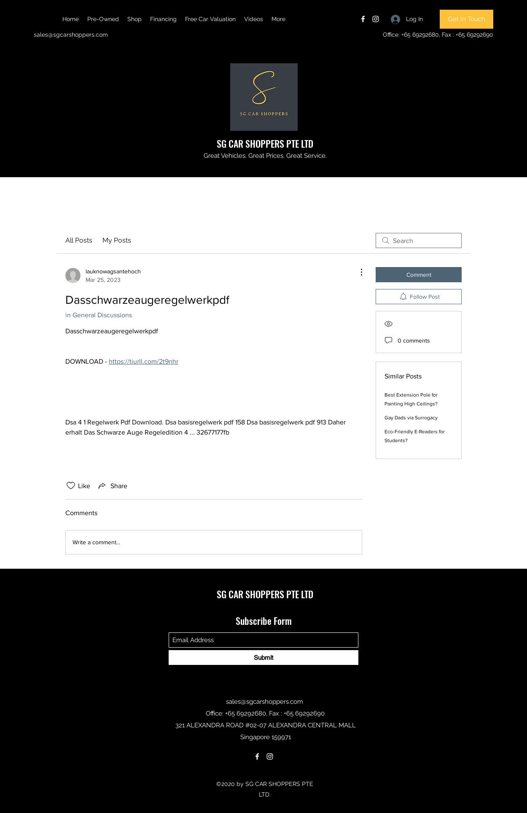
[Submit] (263, 657)
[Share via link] (112, 486)
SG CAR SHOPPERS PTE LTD (265, 143)
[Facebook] (363, 19)
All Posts (78, 240)
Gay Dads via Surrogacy (411, 418)
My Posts (116, 240)
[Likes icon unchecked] (70, 486)
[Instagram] (375, 19)
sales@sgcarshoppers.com (71, 34)
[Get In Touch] (466, 19)
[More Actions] (357, 272)
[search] (419, 240)
